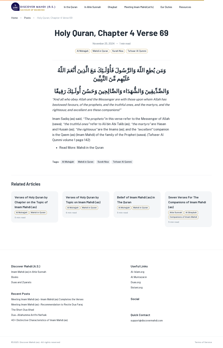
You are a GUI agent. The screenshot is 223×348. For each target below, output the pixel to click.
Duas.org (136, 282)
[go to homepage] (34, 10)
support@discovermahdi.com (147, 320)
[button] (68, 162)
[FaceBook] (132, 304)
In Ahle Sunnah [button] (92, 7)
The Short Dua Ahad (22, 309)
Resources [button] (185, 7)
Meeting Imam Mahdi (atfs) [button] (138, 7)
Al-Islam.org (137, 272)
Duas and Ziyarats (21, 282)
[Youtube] (148, 304)
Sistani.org (137, 287)
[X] (143, 304)
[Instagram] (137, 304)
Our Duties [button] (166, 7)
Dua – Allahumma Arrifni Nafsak (29, 315)
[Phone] (154, 304)
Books (14, 277)
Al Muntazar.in (139, 277)
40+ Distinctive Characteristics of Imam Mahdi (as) (39, 320)
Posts (27, 18)
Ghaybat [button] (112, 7)
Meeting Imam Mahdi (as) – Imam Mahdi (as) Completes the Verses (47, 299)
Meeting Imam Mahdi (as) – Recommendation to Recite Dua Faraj (47, 304)
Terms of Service (203, 342)
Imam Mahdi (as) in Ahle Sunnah (28, 272)
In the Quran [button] (70, 7)
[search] (210, 7)
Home (14, 18)
